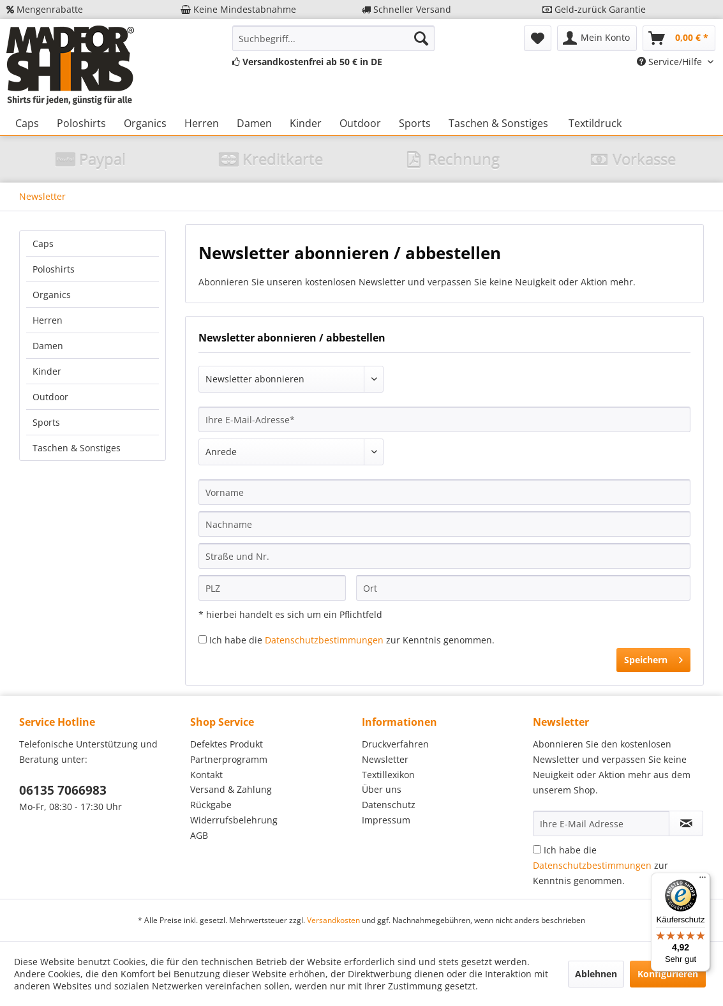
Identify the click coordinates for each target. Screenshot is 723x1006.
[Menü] (702, 880)
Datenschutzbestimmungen (324, 640)
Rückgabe (211, 805)
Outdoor (50, 397)
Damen (48, 346)
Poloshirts (54, 269)
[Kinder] (306, 123)
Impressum (386, 820)
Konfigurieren (667, 974)
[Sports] (415, 123)
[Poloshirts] (81, 123)
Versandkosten (333, 920)
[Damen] (254, 123)
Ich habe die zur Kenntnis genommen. (352, 640)
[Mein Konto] (597, 38)
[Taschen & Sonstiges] (498, 123)
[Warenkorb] (679, 38)
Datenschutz (388, 805)
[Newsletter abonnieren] (686, 823)
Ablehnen (596, 974)
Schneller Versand (406, 9)
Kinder (47, 371)
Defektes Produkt (226, 744)
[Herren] (201, 123)
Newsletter (385, 759)
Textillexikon (388, 775)
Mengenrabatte (44, 9)
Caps (43, 243)
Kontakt (206, 775)
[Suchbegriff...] (333, 38)
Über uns (381, 789)
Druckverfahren (395, 744)
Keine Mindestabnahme (238, 9)
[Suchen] (421, 38)
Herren (48, 320)
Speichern (653, 658)
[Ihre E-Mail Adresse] (601, 823)
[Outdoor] (360, 123)
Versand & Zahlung (231, 789)
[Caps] (27, 123)
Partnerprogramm (228, 759)
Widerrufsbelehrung (234, 820)
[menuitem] (333, 38)
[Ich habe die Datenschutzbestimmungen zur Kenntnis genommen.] (202, 639)
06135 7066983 (63, 790)
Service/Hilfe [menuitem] (670, 62)
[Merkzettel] (537, 38)
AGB (199, 835)
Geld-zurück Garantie (594, 9)
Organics (52, 295)
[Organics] (145, 123)
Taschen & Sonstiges (77, 448)
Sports (46, 422)
